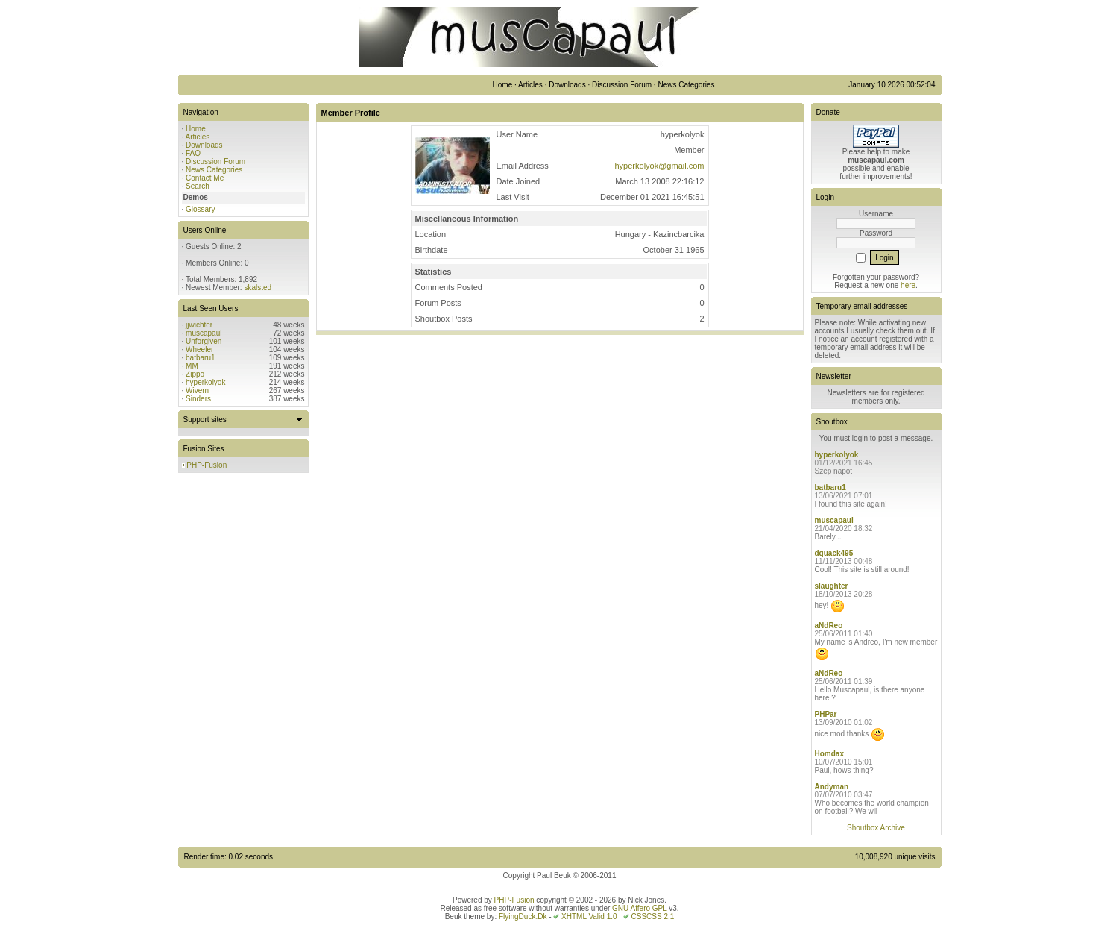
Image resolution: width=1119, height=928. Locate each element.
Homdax (829, 754)
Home (196, 129)
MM (192, 366)
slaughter (831, 586)
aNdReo (829, 625)
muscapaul (203, 333)
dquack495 (834, 553)
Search (197, 186)
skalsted (257, 287)
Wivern (197, 390)
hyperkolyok (205, 382)
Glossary (200, 209)
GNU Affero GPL (639, 908)
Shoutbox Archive (876, 828)
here (908, 285)
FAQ (193, 153)
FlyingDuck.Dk (522, 916)
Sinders (198, 399)
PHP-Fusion (206, 465)
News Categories (214, 170)
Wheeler (199, 349)
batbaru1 (200, 358)
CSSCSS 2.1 (653, 916)
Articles (198, 137)
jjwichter (199, 325)
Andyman (832, 787)
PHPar (826, 714)
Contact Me (205, 178)
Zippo (195, 374)
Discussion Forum (215, 161)
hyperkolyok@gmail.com (660, 165)
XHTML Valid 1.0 (589, 916)
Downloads (204, 145)
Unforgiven (203, 341)
